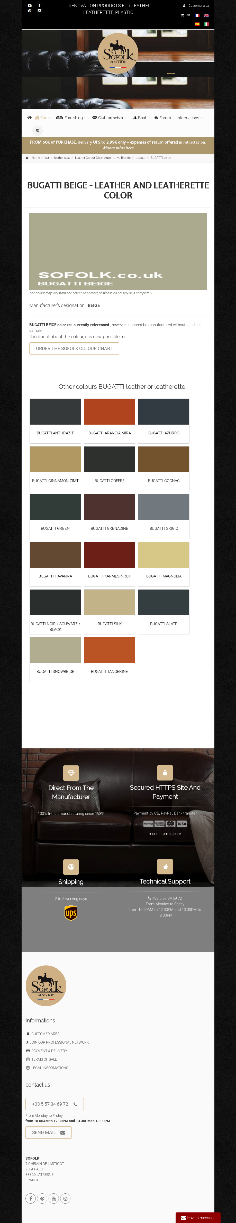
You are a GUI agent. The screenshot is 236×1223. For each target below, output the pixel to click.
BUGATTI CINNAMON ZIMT (55, 480)
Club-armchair (107, 117)
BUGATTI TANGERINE (109, 671)
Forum (163, 117)
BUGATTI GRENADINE (109, 528)
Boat (139, 117)
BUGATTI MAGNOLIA (163, 576)
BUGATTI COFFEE (110, 480)
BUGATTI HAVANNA (55, 576)
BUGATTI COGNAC (164, 480)
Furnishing (69, 117)
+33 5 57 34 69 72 (54, 1104)
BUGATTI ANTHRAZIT (55, 433)
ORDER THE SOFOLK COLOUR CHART (74, 348)
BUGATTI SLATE (163, 624)
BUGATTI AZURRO (163, 433)
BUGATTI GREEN (55, 528)
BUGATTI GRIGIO (164, 528)
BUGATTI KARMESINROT (109, 576)
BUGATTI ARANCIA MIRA (109, 433)
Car (40, 117)
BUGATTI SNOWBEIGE (55, 671)
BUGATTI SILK (110, 624)
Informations (188, 117)
